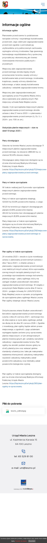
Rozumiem (32, 541)
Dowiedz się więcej (20, 541)
